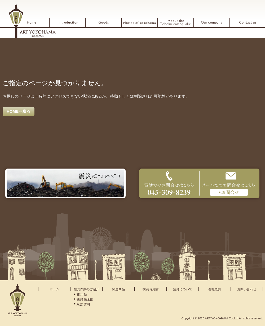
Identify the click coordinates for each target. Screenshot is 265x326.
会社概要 (214, 289)
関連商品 (118, 289)
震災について (182, 289)
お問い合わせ (246, 289)
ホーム (54, 289)
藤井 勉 (82, 295)
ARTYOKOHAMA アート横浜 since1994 (32, 20)
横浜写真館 (150, 289)
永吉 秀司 (83, 304)
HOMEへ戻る (18, 111)
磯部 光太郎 (85, 299)
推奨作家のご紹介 (86, 289)
